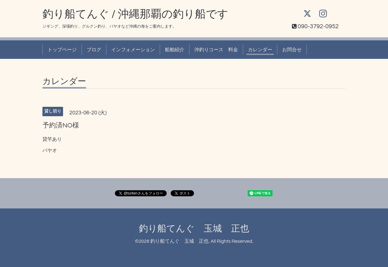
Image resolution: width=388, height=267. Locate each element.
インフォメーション (133, 49)
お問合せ (292, 49)
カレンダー (260, 49)
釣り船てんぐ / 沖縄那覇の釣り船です (135, 14)
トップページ (62, 49)
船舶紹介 (174, 49)
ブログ (94, 49)
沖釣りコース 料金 (216, 49)
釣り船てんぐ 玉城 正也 (194, 228)
